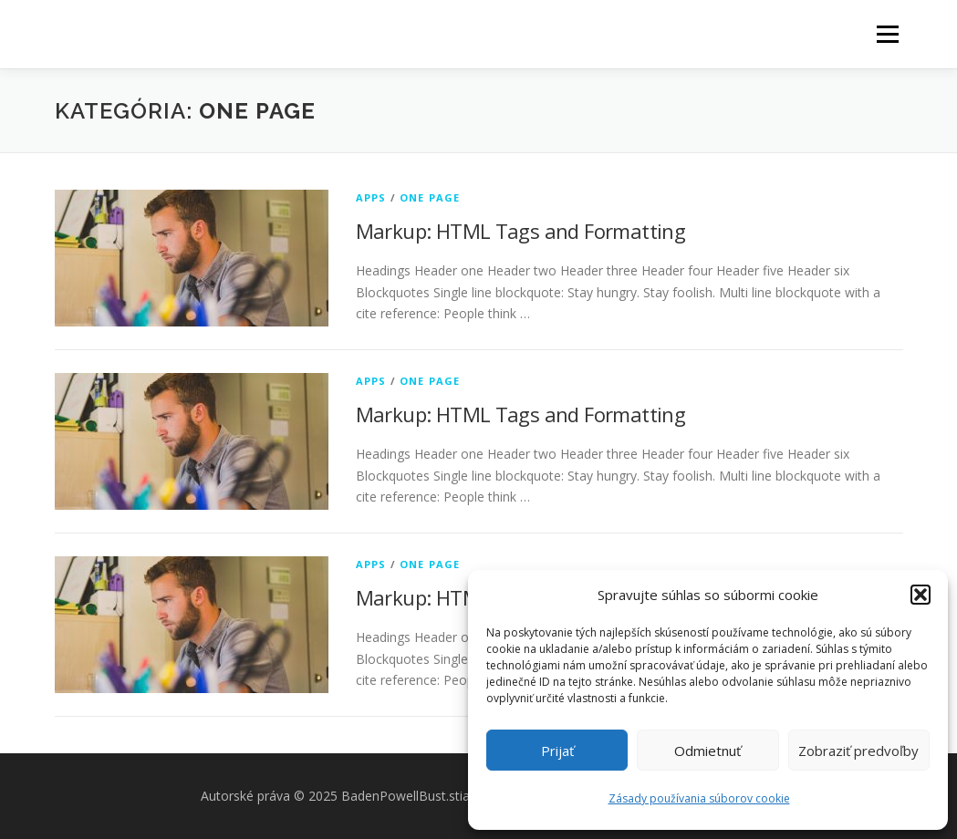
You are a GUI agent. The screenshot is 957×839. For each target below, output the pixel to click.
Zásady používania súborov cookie (699, 798)
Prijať (557, 750)
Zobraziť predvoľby (858, 750)
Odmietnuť (707, 750)
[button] (920, 594)
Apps (371, 197)
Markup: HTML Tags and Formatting (521, 230)
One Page (430, 197)
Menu (887, 34)
